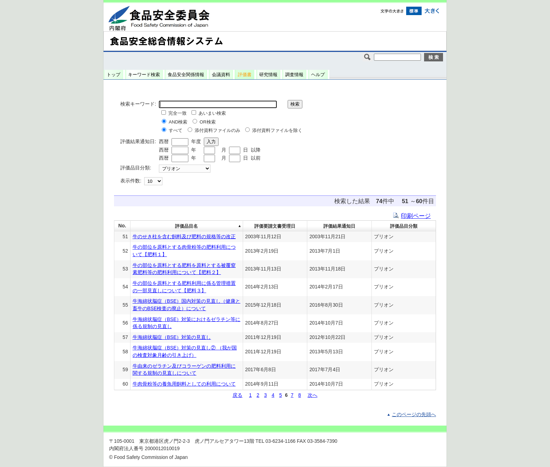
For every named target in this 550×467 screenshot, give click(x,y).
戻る (237, 395)
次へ (312, 395)
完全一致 (177, 113)
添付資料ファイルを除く (277, 130)
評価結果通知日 (339, 226)
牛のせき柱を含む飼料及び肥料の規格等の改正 (184, 236)
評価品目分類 (403, 226)
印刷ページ (416, 216)
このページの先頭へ (414, 414)
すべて (175, 130)
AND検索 (178, 122)
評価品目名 (186, 226)
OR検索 (208, 122)
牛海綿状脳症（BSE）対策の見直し (172, 337)
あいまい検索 (212, 113)
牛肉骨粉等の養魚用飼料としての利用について (184, 384)
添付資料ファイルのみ (217, 130)
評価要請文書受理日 (274, 226)
